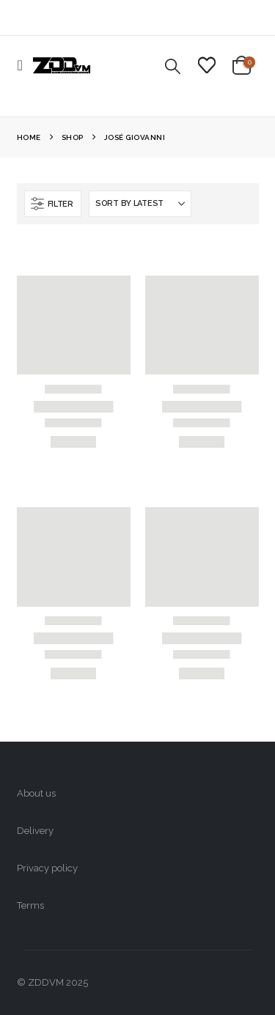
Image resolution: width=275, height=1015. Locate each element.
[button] (24, 65)
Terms (30, 905)
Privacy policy (47, 868)
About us (36, 793)
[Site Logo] (61, 65)
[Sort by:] (140, 204)
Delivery (35, 830)
